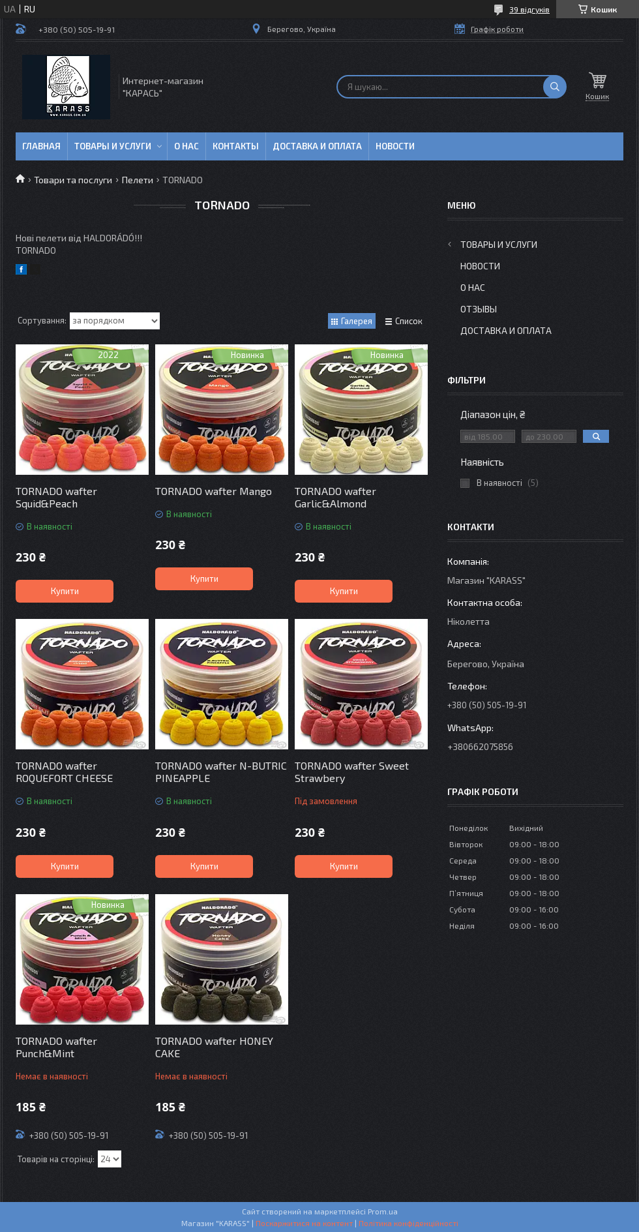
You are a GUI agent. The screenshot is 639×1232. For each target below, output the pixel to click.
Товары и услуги (112, 146)
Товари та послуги (73, 179)
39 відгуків (529, 9)
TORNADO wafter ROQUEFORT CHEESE (64, 771)
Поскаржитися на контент (304, 1222)
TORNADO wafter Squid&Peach (56, 497)
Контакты (236, 146)
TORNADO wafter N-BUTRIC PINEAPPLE (221, 771)
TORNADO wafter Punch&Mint (56, 1046)
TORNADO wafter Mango (213, 491)
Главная (41, 146)
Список (409, 321)
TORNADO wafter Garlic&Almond (335, 497)
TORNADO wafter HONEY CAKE (214, 1046)
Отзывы (478, 308)
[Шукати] (555, 86)
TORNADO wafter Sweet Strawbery (352, 771)
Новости (395, 146)
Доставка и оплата (317, 146)
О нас (186, 146)
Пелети (137, 179)
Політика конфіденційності (408, 1222)
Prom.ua (383, 1211)
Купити (65, 591)
